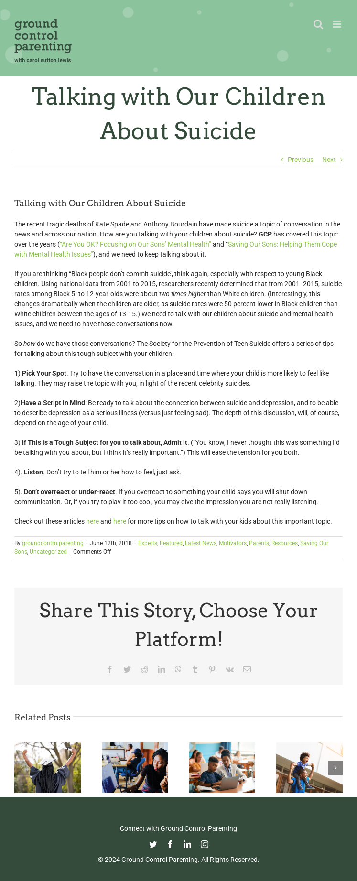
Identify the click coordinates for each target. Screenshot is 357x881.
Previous (301, 159)
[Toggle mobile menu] (338, 24)
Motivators (233, 543)
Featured (171, 543)
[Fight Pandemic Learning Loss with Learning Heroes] (222, 746)
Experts (147, 543)
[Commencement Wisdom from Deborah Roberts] (47, 746)
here (92, 521)
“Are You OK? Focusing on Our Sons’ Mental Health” (136, 244)
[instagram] (204, 844)
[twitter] (153, 844)
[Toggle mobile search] (318, 24)
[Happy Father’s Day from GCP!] (309, 746)
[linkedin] (187, 844)
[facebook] (170, 844)
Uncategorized (48, 551)
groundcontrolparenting (53, 543)
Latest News (200, 543)
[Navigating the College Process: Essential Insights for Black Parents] (135, 746)
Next (329, 159)
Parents (259, 543)
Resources (284, 543)
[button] (21, 768)
